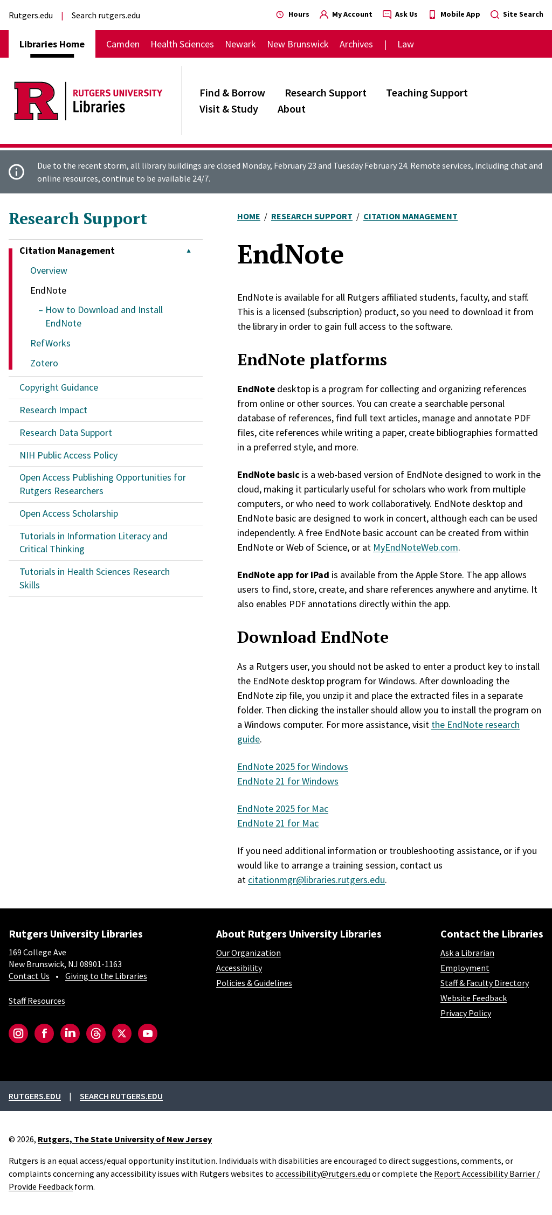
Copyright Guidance (58, 387)
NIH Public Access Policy (68, 455)
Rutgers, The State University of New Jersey (125, 1139)
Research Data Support (65, 432)
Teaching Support (427, 92)
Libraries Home (52, 44)
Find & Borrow (232, 92)
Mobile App (454, 14)
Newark (240, 44)
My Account (346, 14)
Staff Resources (37, 1000)
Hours (292, 14)
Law (405, 44)
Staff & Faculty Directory (484, 982)
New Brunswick (298, 44)
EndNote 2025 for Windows (292, 766)
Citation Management (410, 216)
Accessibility (239, 967)
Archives (356, 44)
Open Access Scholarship (68, 513)
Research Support (326, 92)
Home (248, 216)
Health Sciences (182, 44)
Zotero (44, 363)
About (292, 108)
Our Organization (248, 952)
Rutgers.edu (31, 15)
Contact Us (29, 975)
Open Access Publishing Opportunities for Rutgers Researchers (102, 484)
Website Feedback (473, 997)
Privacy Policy (465, 1013)
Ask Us (400, 14)
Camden (123, 44)
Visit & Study (228, 108)
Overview (48, 270)
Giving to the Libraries (106, 975)
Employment (464, 967)
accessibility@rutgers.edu (322, 1173)
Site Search (517, 14)
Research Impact (53, 410)
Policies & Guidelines (254, 982)
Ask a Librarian (467, 952)
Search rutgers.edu (106, 15)
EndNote (48, 290)
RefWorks (50, 343)
